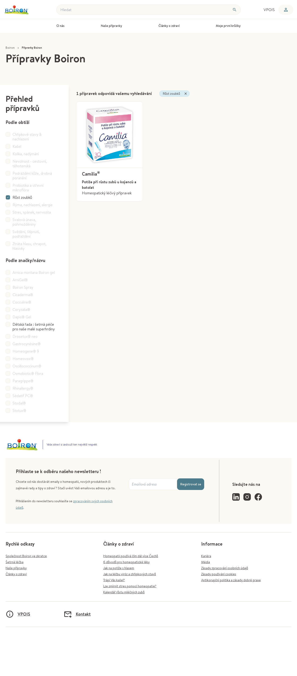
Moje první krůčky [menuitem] (228, 25)
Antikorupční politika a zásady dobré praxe (231, 580)
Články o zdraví (16, 574)
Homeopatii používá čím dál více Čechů (130, 556)
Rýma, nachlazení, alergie (33, 204)
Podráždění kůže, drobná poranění (32, 175)
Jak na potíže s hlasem (118, 568)
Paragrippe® (23, 381)
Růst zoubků (22, 197)
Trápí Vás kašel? (114, 580)
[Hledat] (234, 9)
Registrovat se (190, 484)
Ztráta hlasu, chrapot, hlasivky (29, 246)
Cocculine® (22, 302)
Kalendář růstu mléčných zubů (124, 592)
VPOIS (18, 614)
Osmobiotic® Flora (28, 373)
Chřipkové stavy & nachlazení (27, 136)
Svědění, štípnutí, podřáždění (26, 234)
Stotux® (19, 410)
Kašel (17, 146)
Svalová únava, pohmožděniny (24, 222)
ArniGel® (20, 280)
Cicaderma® (23, 294)
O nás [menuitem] (60, 25)
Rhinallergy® (23, 388)
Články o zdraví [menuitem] (169, 25)
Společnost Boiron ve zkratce (26, 556)
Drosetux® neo (25, 336)
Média (205, 562)
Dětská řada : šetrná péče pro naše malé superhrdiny (34, 326)
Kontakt (77, 614)
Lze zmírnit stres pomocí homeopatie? (129, 586)
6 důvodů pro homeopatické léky (126, 562)
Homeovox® (23, 358)
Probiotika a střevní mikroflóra (28, 187)
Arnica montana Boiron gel (34, 272)
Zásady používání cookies (218, 574)
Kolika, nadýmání (26, 154)
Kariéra (206, 556)
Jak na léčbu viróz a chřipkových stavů (129, 574)
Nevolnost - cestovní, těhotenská (30, 163)
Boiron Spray (23, 287)
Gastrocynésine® (27, 343)
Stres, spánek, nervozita (32, 212)
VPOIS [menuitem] (269, 9)
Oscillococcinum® (27, 366)
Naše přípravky (16, 568)
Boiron (10, 48)
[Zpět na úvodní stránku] (19, 10)
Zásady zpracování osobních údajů (224, 568)
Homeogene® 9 (26, 351)
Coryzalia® (21, 309)
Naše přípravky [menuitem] (111, 25)
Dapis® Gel (22, 317)
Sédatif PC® (23, 395)
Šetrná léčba (14, 562)
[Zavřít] (185, 93)
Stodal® (19, 403)
